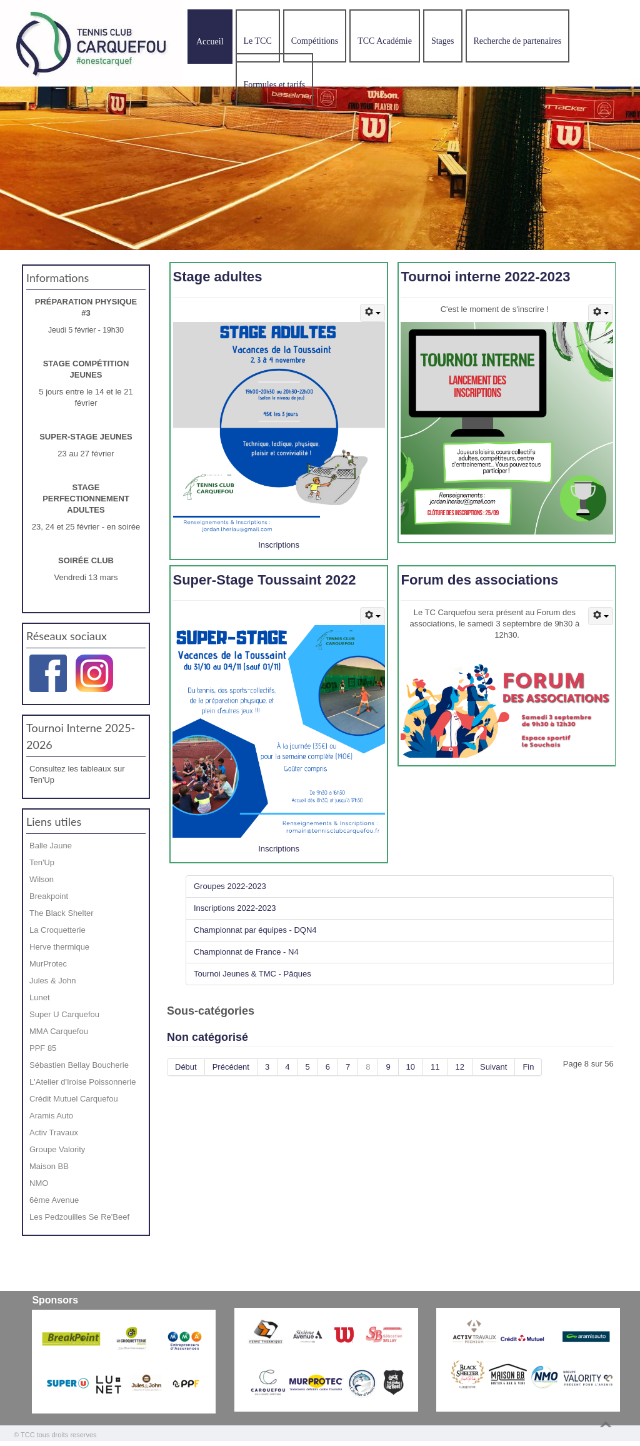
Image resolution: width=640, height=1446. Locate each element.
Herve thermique (59, 946)
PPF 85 (42, 1048)
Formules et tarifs (275, 84)
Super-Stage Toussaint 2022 (264, 580)
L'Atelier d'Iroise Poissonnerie (82, 1082)
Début (186, 1067)
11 (435, 1067)
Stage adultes (217, 276)
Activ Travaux (53, 1132)
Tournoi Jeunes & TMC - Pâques (252, 973)
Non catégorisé (207, 1037)
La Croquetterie (57, 930)
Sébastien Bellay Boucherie (79, 1065)
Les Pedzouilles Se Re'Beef (79, 1217)
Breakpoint (48, 896)
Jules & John (52, 980)
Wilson (41, 879)
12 (460, 1067)
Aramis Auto (51, 1115)
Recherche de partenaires (518, 41)
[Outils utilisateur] (372, 313)
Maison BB (49, 1166)
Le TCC (258, 41)
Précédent (230, 1067)
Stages (442, 41)
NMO (38, 1183)
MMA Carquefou (58, 1031)
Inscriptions (278, 545)
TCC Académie (385, 41)
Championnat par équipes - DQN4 (255, 930)
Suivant (493, 1067)
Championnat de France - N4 (246, 951)
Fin (528, 1067)
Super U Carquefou (64, 1014)
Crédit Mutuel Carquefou (73, 1098)
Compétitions (314, 41)
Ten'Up (41, 862)
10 (410, 1067)
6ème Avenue (54, 1200)
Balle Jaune (50, 845)
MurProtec (48, 963)
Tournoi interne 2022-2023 (485, 276)
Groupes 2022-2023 (230, 886)
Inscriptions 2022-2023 (235, 908)
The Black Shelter (61, 913)
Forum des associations (479, 580)
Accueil (210, 41)
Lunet (39, 997)
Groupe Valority (57, 1149)
